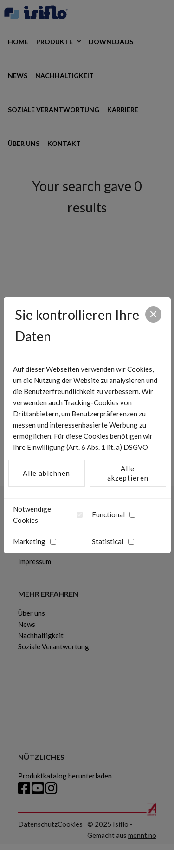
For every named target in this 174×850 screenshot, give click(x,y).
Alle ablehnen (46, 473)
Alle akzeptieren (127, 473)
